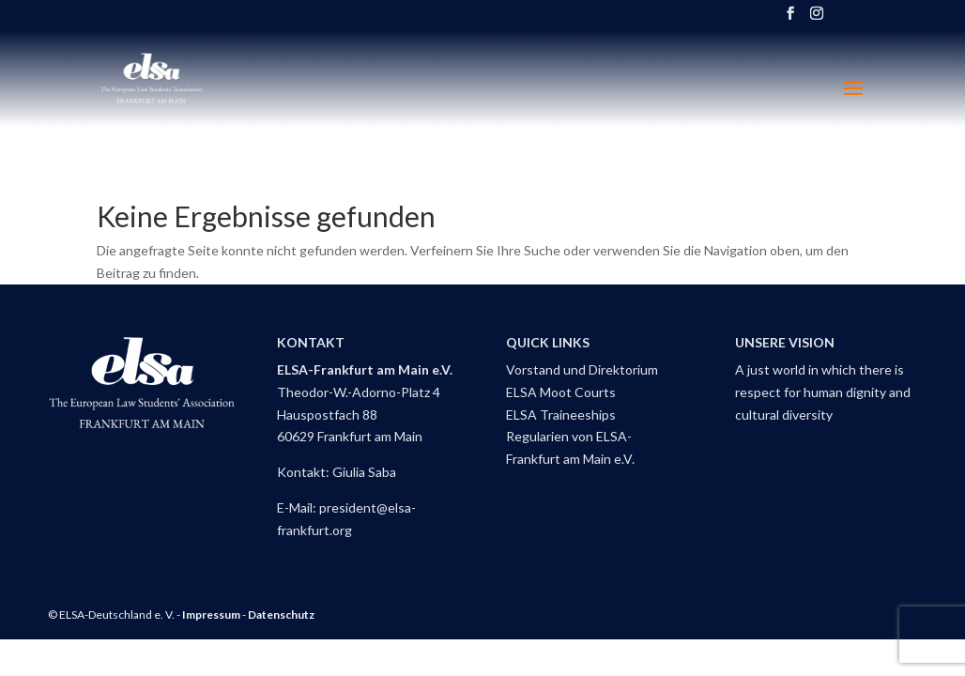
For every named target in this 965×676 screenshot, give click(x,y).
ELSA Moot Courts (561, 392)
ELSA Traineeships (561, 414)
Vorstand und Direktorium (582, 369)
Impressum (211, 614)
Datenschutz (281, 614)
